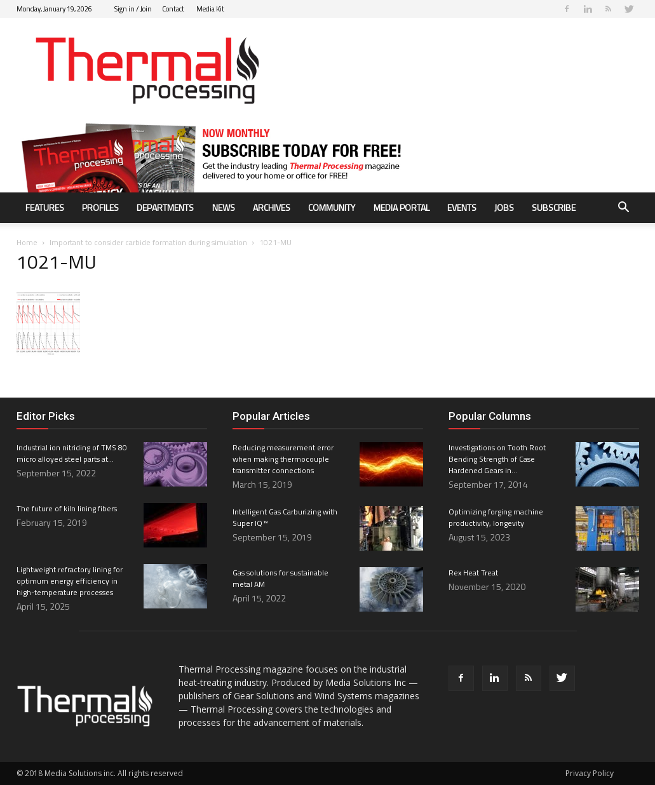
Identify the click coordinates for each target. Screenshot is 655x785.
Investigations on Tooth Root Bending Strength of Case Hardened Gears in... (497, 458)
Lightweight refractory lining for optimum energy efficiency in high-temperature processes (70, 580)
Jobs (504, 207)
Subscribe (554, 207)
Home (27, 242)
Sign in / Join (133, 9)
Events (461, 207)
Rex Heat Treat (473, 573)
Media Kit (210, 9)
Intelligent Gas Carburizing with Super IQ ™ (285, 517)
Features (44, 207)
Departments (165, 207)
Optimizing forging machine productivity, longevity (496, 517)
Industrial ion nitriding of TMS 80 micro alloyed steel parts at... (72, 453)
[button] (624, 209)
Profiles (100, 207)
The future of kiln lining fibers (67, 508)
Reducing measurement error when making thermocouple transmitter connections (283, 458)
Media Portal (401, 207)
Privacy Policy (589, 773)
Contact (173, 9)
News (223, 207)
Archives (271, 207)
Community (331, 207)
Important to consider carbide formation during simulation (148, 242)
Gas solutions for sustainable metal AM (280, 578)
